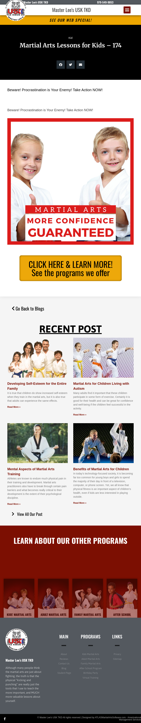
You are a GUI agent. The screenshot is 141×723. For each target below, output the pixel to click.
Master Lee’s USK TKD (19, 660)
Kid (70, 37)
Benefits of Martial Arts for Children (101, 469)
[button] (127, 9)
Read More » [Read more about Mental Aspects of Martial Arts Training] (13, 504)
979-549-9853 (105, 2)
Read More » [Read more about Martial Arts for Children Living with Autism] (79, 414)
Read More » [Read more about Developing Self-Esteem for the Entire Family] (13, 407)
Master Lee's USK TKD (71, 9)
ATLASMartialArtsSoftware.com (110, 717)
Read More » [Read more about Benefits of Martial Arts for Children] (79, 503)
